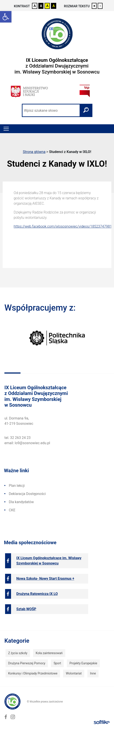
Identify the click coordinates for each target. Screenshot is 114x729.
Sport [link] (57, 663)
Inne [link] (93, 673)
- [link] (100, 6)
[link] (5, 17)
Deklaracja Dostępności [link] (27, 494)
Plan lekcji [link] (17, 485)
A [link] (35, 6)
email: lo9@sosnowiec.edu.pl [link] (27, 443)
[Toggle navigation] (6, 128)
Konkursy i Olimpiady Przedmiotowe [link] (32, 673)
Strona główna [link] (34, 152)
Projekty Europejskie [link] (83, 663)
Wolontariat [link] (74, 673)
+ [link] (94, 6)
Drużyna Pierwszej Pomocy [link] (26, 663)
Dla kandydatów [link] (21, 502)
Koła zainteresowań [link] (49, 653)
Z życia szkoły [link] (17, 653)
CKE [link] (12, 510)
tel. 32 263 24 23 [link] (17, 438)
